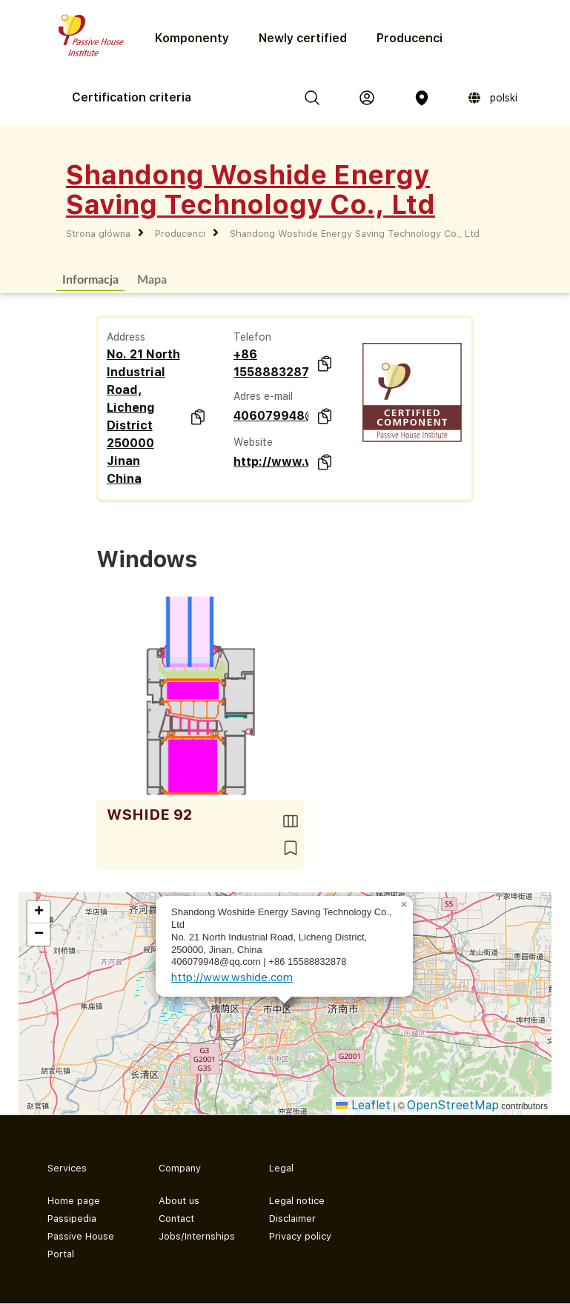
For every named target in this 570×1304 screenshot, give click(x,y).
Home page (73, 1200)
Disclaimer (292, 1218)
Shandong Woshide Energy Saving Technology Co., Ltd (355, 233)
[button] (404, 905)
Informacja (90, 279)
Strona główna (98, 233)
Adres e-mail (263, 396)
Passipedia (71, 1218)
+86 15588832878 (270, 363)
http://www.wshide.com (270, 462)
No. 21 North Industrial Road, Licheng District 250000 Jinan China (143, 416)
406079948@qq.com (270, 416)
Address (126, 337)
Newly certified (303, 38)
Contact (176, 1218)
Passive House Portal (80, 1245)
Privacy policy (300, 1236)
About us (179, 1200)
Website (253, 442)
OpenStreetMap (453, 1105)
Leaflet (363, 1105)
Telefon (252, 337)
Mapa (152, 279)
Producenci (410, 38)
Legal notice (297, 1200)
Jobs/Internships (197, 1236)
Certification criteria (131, 97)
